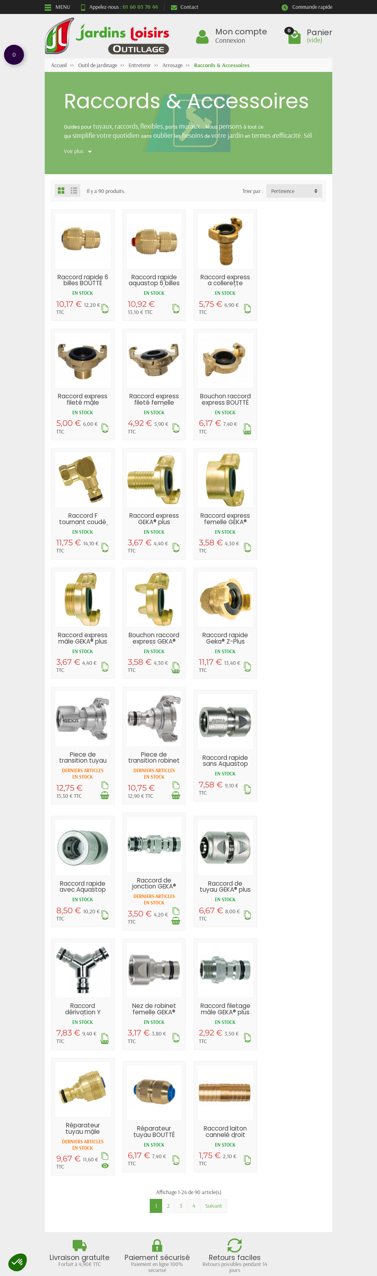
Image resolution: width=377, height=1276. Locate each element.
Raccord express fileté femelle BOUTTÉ (82, 401)
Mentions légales (217, 1102)
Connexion (230, 40)
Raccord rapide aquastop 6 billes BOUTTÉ (153, 282)
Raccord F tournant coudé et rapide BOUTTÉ (224, 401)
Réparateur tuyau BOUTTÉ (224, 889)
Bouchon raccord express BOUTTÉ (153, 398)
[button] (17, 1262)
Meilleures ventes (146, 1123)
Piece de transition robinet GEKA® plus (153, 638)
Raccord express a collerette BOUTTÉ (224, 282)
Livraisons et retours (75, 1102)
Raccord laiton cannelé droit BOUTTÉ (294, 892)
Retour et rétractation (188, 1176)
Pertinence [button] (282, 191)
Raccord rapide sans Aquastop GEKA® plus (224, 642)
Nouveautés (140, 1112)
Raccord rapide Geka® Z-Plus (294, 517)
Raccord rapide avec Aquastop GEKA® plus (295, 642)
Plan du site (211, 1112)
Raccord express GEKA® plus (294, 398)
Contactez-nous (216, 1123)
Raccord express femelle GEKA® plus (82, 520)
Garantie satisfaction (75, 1112)
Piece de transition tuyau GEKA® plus (82, 638)
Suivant (213, 963)
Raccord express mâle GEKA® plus (153, 517)
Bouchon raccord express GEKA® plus (223, 520)
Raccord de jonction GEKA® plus (83, 763)
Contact (184, 6)
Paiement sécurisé (71, 1123)
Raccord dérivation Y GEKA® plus (224, 767)
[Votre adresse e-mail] (190, 1214)
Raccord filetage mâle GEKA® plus (82, 889)
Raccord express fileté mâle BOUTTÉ (294, 282)
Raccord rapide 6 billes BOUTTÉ (82, 279)
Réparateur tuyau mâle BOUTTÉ (153, 889)
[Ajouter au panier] (104, 673)
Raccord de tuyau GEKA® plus (153, 764)
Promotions (139, 1102)
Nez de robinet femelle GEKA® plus (295, 767)
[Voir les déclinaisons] (175, 923)
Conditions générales (75, 1133)
